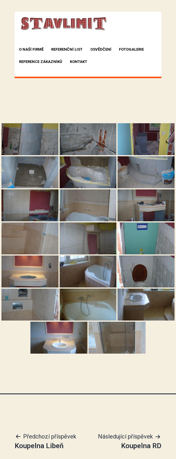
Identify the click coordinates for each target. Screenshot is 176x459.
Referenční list (66, 49)
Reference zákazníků (40, 61)
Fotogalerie (131, 49)
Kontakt (78, 61)
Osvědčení (100, 49)
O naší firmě (31, 49)
